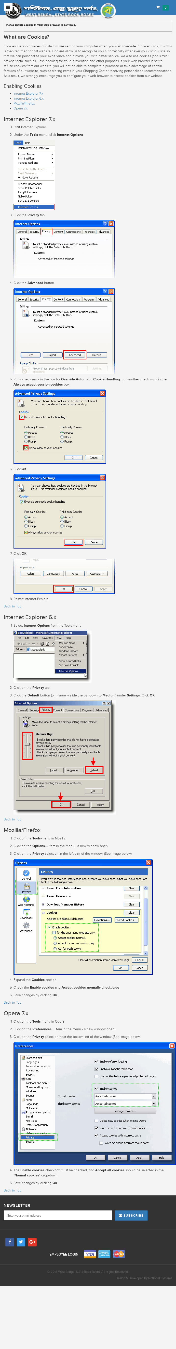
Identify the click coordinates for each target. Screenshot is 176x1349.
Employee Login (64, 1254)
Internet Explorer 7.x (28, 93)
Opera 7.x (21, 108)
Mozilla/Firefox (24, 103)
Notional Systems (160, 1278)
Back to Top (12, 606)
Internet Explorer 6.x (29, 98)
